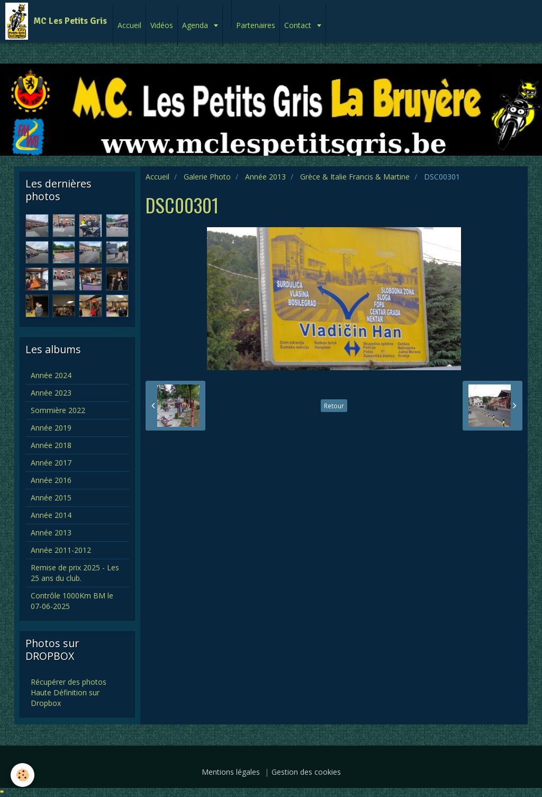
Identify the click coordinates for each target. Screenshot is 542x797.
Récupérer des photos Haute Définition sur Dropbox (68, 692)
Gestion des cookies (306, 772)
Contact (298, 25)
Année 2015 (51, 497)
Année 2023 (51, 393)
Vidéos (161, 25)
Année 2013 (265, 177)
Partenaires (255, 25)
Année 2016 (51, 480)
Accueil (129, 25)
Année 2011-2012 (61, 550)
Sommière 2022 (58, 410)
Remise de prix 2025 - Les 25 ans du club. (75, 572)
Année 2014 (51, 515)
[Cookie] (22, 775)
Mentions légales (231, 772)
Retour (334, 405)
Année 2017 (51, 463)
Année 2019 (51, 428)
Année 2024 (51, 375)
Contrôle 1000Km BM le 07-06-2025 (72, 600)
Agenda (196, 25)
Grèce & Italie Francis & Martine (355, 177)
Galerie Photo (207, 177)
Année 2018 (51, 445)
